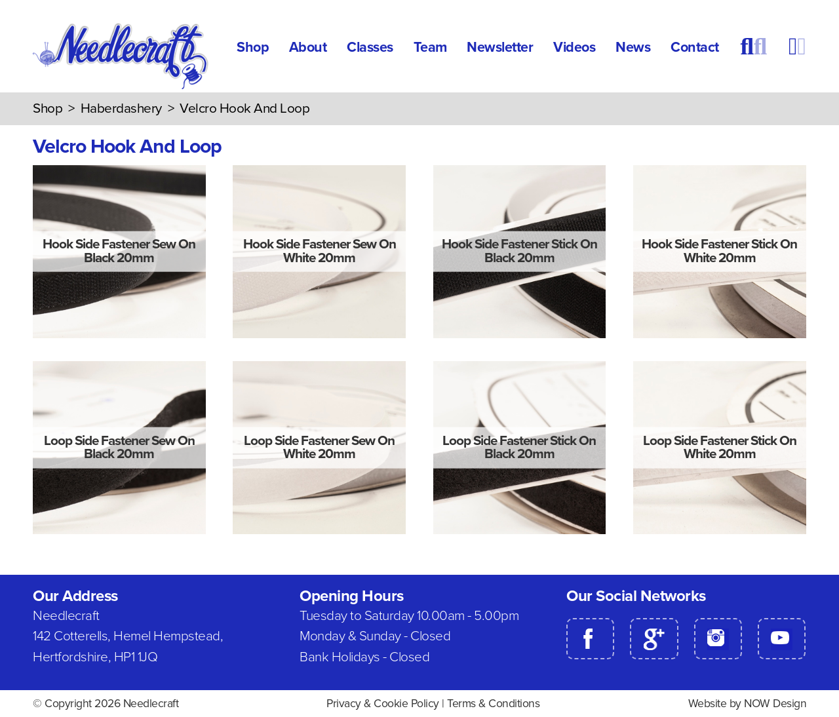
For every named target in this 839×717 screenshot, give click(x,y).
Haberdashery (121, 108)
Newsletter (500, 47)
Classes (370, 47)
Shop (253, 47)
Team (430, 47)
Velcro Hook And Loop (244, 108)
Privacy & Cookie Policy (382, 703)
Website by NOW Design (747, 703)
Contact (695, 47)
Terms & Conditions (493, 703)
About (308, 47)
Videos (574, 47)
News (632, 47)
